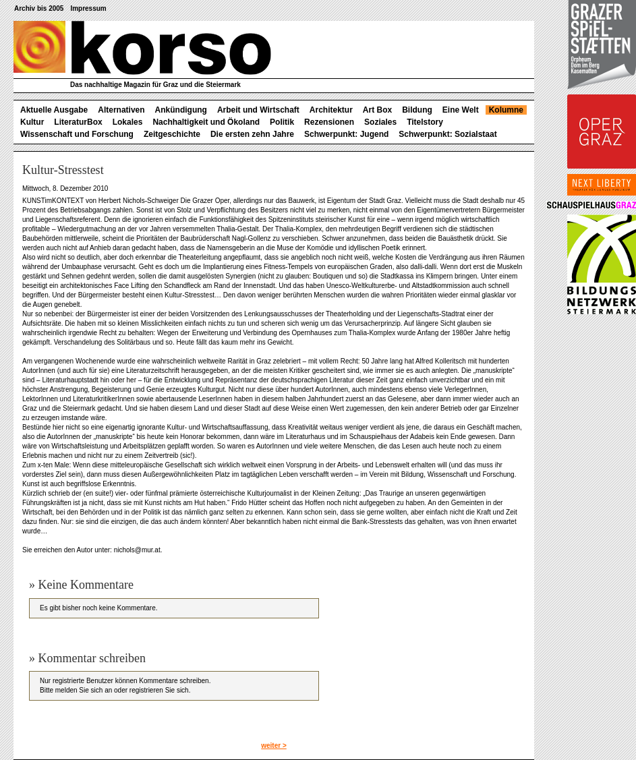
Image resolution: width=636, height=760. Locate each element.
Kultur (32, 122)
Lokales (128, 122)
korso (142, 48)
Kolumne (506, 110)
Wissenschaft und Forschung (77, 134)
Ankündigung (181, 110)
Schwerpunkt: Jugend (346, 134)
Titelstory (425, 122)
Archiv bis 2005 (38, 8)
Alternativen (121, 110)
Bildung (417, 110)
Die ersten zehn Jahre (252, 134)
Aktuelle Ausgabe (54, 110)
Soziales (380, 122)
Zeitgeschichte (172, 134)
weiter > (274, 745)
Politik (282, 122)
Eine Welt (460, 110)
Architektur (331, 110)
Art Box (377, 110)
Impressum (88, 8)
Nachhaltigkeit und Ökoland (206, 122)
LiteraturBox (78, 122)
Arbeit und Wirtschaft (258, 110)
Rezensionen (329, 122)
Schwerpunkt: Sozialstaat (447, 134)
